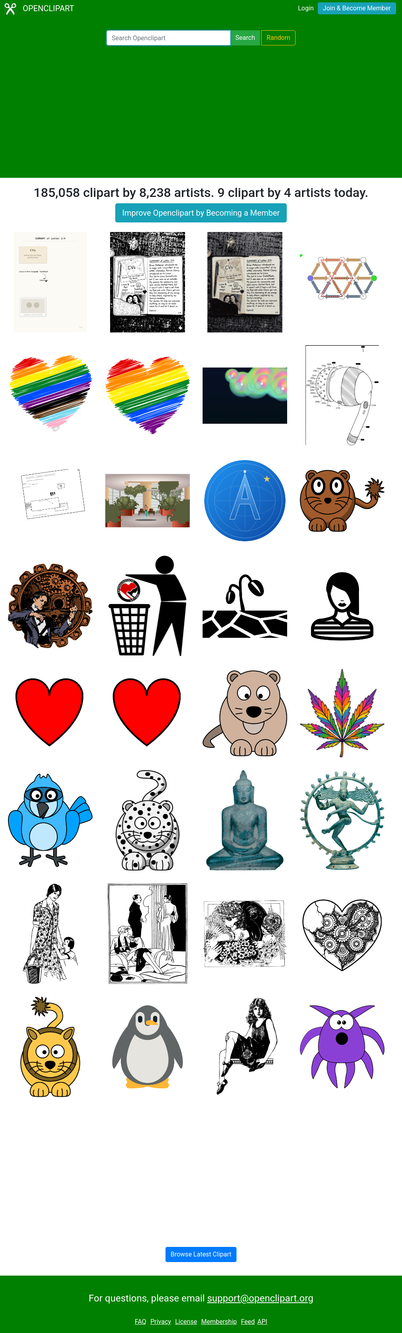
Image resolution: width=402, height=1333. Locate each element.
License (186, 1321)
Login (305, 8)
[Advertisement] (201, 111)
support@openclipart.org (260, 1298)
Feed (248, 1321)
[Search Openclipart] (168, 37)
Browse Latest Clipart (201, 1254)
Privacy (160, 1321)
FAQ (140, 1321)
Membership (218, 1321)
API (262, 1321)
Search (245, 37)
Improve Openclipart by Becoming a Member (201, 213)
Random (278, 37)
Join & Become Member (357, 8)
